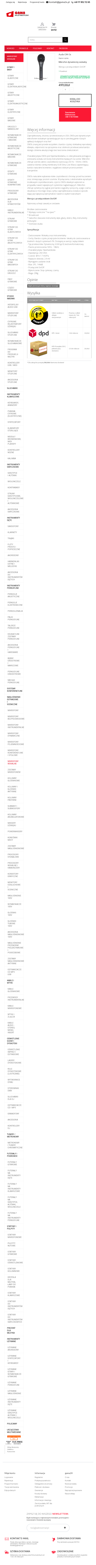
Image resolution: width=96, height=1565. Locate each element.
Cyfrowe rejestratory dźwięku (14, 324)
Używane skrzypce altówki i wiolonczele (14, 1414)
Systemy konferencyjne (14, 689)
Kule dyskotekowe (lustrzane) (14, 1071)
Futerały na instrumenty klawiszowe (14, 1187)
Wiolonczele (14, 481)
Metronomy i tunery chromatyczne (15, 1145)
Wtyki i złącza (11, 1015)
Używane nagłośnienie (14, 1392)
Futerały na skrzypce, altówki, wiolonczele (14, 1202)
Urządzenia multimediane (14, 1431)
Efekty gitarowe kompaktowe (14, 182)
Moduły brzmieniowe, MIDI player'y (14, 440)
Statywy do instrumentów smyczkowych (15, 1318)
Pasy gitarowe (12, 280)
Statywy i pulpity (11, 1227)
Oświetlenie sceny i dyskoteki (13, 1041)
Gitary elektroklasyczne (15, 85)
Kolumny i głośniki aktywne (13, 789)
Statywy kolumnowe (14, 1270)
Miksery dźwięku (12, 824)
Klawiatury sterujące (13, 429)
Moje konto (9, 1473)
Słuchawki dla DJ (13, 1098)
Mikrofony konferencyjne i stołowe (15, 752)
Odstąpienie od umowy (43, 1484)
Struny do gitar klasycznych (14, 229)
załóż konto (42, 29)
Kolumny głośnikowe (14, 779)
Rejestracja (22, 2)
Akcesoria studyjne (13, 381)
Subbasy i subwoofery (14, 807)
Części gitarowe (12, 289)
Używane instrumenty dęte (14, 1401)
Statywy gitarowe (12, 1253)
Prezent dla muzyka (11, 1330)
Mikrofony (13, 710)
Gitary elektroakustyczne (15, 102)
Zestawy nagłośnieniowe (15, 847)
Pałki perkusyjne (13, 618)
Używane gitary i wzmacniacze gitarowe (14, 1373)
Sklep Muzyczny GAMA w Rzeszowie (13, 1449)
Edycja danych (10, 1490)
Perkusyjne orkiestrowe (14, 672)
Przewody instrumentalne (15, 998)
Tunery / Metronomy (13, 1135)
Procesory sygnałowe (13, 855)
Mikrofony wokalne (13, 762)
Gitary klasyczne (13, 77)
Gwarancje (39, 1490)
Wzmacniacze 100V (14, 905)
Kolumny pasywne (12, 798)
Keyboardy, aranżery (13, 404)
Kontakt (50, 48)
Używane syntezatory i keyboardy (14, 1359)
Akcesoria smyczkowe (13, 510)
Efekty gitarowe (12, 172)
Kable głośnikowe (14, 990)
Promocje (23, 48)
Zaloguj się (10, 2)
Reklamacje (39, 1497)
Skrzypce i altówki (12, 474)
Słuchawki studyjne (13, 333)
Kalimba (12, 458)
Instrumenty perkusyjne (13, 586)
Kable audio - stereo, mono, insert (11, 1028)
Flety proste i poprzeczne (14, 546)
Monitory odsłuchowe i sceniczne (14, 886)
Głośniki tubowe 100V (12, 923)
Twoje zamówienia (11, 1487)
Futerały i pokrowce (12, 1154)
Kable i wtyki (10, 981)
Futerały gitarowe (12, 1163)
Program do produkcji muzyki (13, 353)
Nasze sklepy (70, 1494)
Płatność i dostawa (42, 1487)
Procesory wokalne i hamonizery (14, 865)
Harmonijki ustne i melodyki (13, 563)
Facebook (63, 48)
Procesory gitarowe (13, 192)
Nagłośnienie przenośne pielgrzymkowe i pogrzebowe (15, 948)
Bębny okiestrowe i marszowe (13, 662)
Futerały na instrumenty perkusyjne (14, 1216)
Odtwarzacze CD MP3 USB (14, 972)
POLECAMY (12, 1424)
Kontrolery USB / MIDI (14, 364)
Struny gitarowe (12, 220)
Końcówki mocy (13, 838)
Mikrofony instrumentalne (15, 726)
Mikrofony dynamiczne (14, 734)
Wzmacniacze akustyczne (14, 147)
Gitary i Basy (10, 68)
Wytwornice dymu (14, 1081)
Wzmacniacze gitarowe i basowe (14, 137)
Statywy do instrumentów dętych (15, 1305)
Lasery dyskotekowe (14, 1061)
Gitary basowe (11, 119)
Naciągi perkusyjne (13, 681)
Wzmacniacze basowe (14, 155)
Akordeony (13, 555)
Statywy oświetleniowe (15, 1261)
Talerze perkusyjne (13, 626)
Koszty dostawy (41, 1494)
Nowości (10, 48)
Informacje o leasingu (43, 1500)
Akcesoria (13, 1120)
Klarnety (12, 532)
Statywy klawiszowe (14, 1294)
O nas (67, 1477)
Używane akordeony (13, 1348)
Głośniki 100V (12, 913)
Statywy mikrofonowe (15, 1236)
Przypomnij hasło (37, 2)
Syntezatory (14, 422)
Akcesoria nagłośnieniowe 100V (15, 934)
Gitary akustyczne (13, 94)
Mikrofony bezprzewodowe (15, 717)
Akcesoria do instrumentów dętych (15, 576)
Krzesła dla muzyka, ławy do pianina (12, 1282)
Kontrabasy (14, 487)
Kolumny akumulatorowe (15, 815)
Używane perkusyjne (13, 1383)
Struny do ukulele (13, 272)
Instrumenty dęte (13, 519)
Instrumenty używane (13, 1340)
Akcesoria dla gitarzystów (14, 201)
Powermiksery (15, 831)
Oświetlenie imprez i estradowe (14, 1051)
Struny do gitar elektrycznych (15, 251)
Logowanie (8, 1477)
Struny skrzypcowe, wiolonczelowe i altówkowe (15, 498)
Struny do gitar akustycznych (15, 240)
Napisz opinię (63, 58)
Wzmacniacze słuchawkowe (15, 342)
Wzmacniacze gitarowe (14, 164)
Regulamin (39, 1477)
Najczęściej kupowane (73, 1490)
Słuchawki (12, 388)
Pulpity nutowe (11, 1244)
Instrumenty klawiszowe (13, 395)
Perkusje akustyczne (13, 595)
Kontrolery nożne (14, 451)
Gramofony (13, 1114)
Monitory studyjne (12, 372)
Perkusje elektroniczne (15, 603)
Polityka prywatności (43, 1481)
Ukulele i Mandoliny (13, 127)
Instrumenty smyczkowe (13, 465)
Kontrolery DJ (14, 1127)
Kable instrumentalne (15, 211)
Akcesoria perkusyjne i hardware (13, 648)
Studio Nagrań (11, 297)
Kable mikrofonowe (15, 1007)
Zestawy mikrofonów (14, 771)
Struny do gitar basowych (13, 262)
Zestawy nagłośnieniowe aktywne (15, 961)
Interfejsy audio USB (13, 306)
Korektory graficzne (13, 875)
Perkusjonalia (15, 611)
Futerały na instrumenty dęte (14, 1174)
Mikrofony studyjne (13, 314)
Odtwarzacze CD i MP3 (14, 1106)
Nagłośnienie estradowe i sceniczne (13, 700)
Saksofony (13, 526)
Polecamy (37, 48)
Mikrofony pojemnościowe (15, 743)
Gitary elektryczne (14, 111)
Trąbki (11, 538)
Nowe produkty (71, 1484)
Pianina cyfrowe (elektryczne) (15, 413)
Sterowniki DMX (13, 1089)
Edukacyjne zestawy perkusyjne (13, 636)
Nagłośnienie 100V (14, 897)
